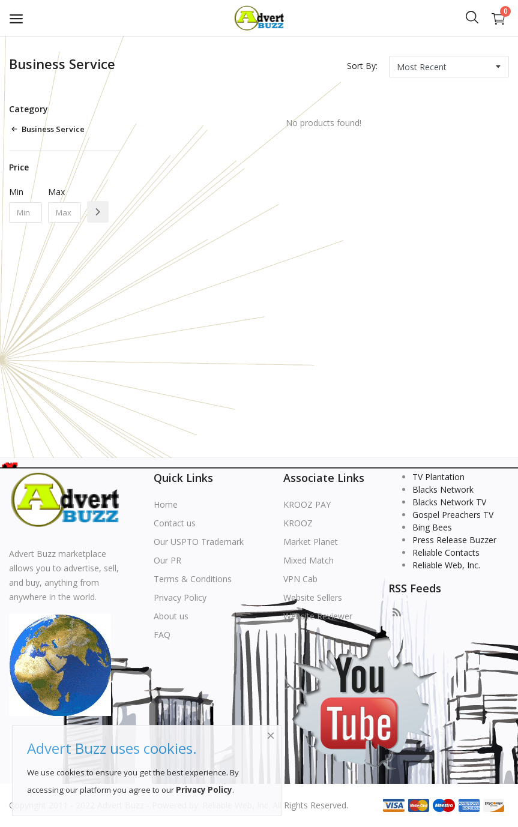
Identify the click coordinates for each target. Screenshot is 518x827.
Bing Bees (432, 527)
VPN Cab (300, 579)
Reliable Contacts (446, 552)
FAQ (162, 634)
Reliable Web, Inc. (446, 565)
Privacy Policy (180, 597)
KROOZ (298, 523)
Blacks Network (443, 489)
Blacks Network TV (449, 502)
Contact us (175, 523)
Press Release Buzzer (454, 540)
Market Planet (310, 541)
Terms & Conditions (193, 579)
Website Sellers (312, 597)
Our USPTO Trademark (199, 541)
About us (171, 616)
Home (166, 504)
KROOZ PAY (307, 504)
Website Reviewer (317, 616)
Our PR (167, 560)
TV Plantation (438, 477)
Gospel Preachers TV (452, 514)
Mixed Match (308, 560)
